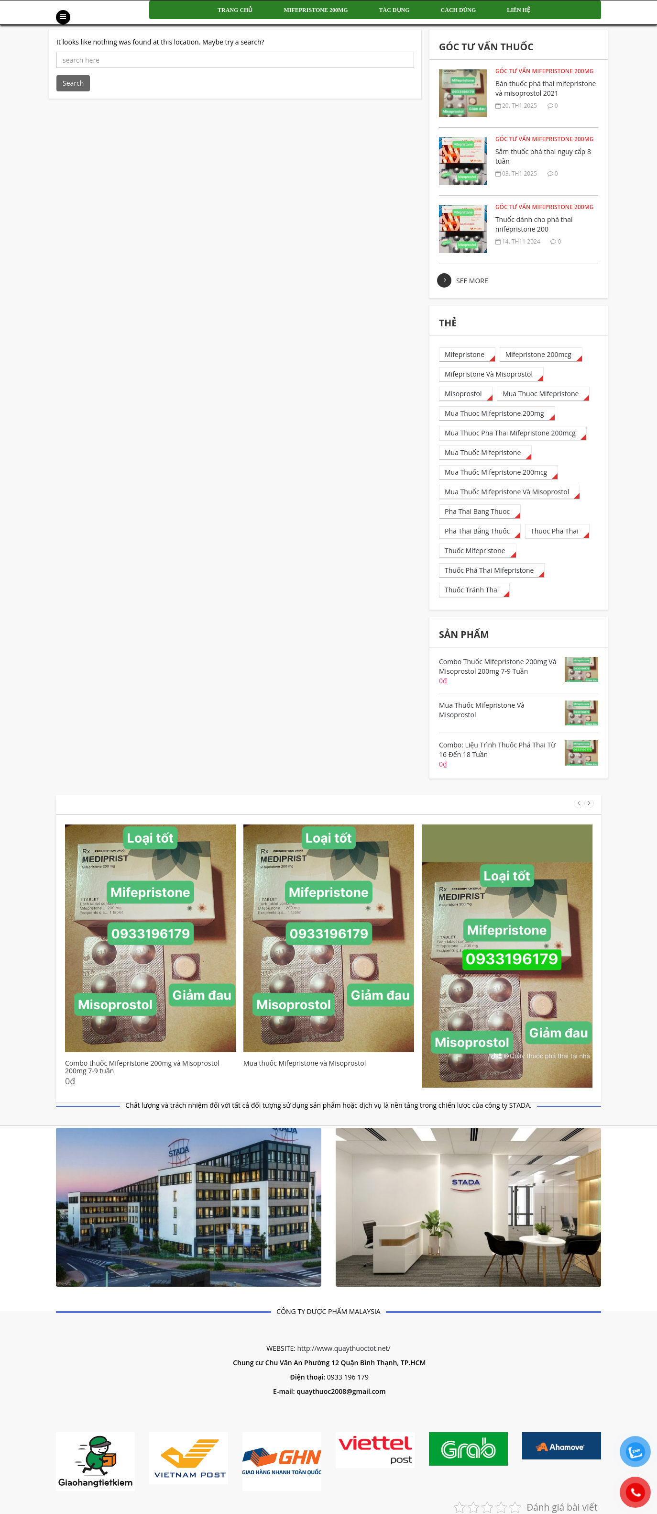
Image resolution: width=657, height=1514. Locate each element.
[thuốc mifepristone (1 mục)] (477, 551)
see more (472, 280)
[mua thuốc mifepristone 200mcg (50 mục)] (498, 472)
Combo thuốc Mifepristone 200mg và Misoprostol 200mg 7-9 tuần (142, 1066)
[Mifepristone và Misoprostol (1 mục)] (491, 374)
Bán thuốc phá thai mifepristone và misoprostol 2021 (545, 88)
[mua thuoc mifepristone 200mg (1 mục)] (497, 413)
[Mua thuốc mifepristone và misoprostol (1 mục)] (509, 492)
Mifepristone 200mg (316, 10)
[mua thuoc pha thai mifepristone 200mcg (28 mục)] (513, 433)
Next (589, 803)
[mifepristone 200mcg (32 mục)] (541, 354)
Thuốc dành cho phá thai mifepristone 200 (534, 224)
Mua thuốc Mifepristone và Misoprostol (304, 1063)
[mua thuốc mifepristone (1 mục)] (485, 452)
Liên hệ (518, 10)
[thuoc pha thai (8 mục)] (557, 531)
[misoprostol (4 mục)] (466, 394)
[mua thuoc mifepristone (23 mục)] (543, 394)
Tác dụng (394, 10)
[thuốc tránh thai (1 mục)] (474, 590)
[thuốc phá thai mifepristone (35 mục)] (492, 570)
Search (73, 83)
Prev (578, 803)
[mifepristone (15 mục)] (467, 354)
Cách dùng (458, 10)
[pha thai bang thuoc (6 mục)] (480, 511)
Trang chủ (235, 10)
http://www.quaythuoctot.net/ (343, 1348)
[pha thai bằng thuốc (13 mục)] (480, 531)
